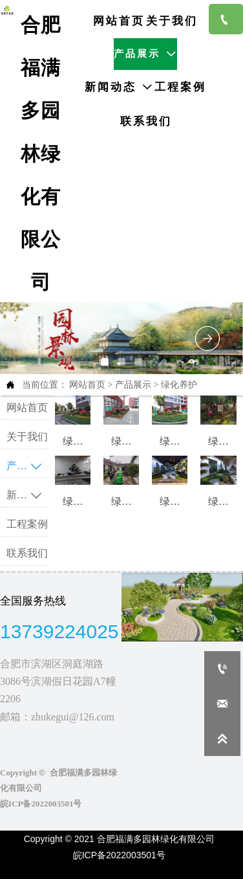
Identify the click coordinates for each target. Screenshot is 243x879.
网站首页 (87, 385)
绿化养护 (179, 385)
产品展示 (133, 385)
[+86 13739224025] (222, 668)
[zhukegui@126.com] (222, 703)
